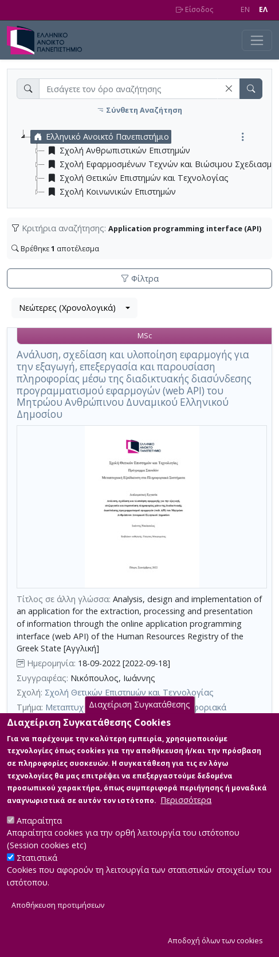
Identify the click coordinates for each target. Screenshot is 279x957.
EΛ (263, 9)
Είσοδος (194, 9)
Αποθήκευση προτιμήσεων (57, 918)
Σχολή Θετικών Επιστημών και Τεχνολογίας (129, 692)
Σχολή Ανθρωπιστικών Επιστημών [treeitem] (117, 150)
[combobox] (74, 308)
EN (245, 9)
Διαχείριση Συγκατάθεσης (139, 718)
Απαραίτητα (39, 833)
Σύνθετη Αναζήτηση (139, 110)
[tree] (144, 164)
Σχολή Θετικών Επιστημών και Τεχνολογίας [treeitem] (137, 178)
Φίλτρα (140, 278)
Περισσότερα (185, 813)
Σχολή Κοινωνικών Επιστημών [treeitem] (110, 192)
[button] (229, 88)
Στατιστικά (37, 870)
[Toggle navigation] (257, 40)
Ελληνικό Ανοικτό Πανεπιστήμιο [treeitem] (100, 137)
